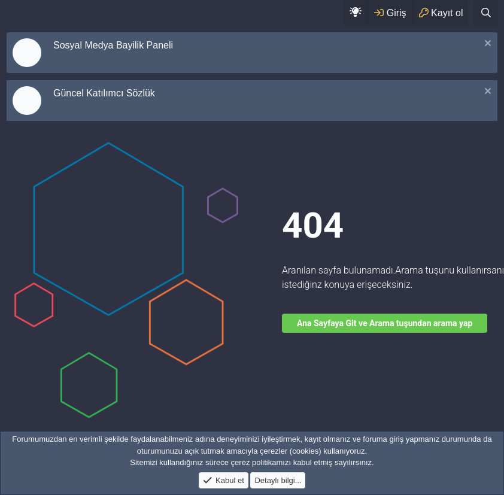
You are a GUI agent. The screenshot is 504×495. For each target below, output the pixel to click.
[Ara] (485, 13)
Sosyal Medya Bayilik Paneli (113, 45)
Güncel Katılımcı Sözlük (104, 93)
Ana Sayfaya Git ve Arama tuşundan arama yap (384, 323)
